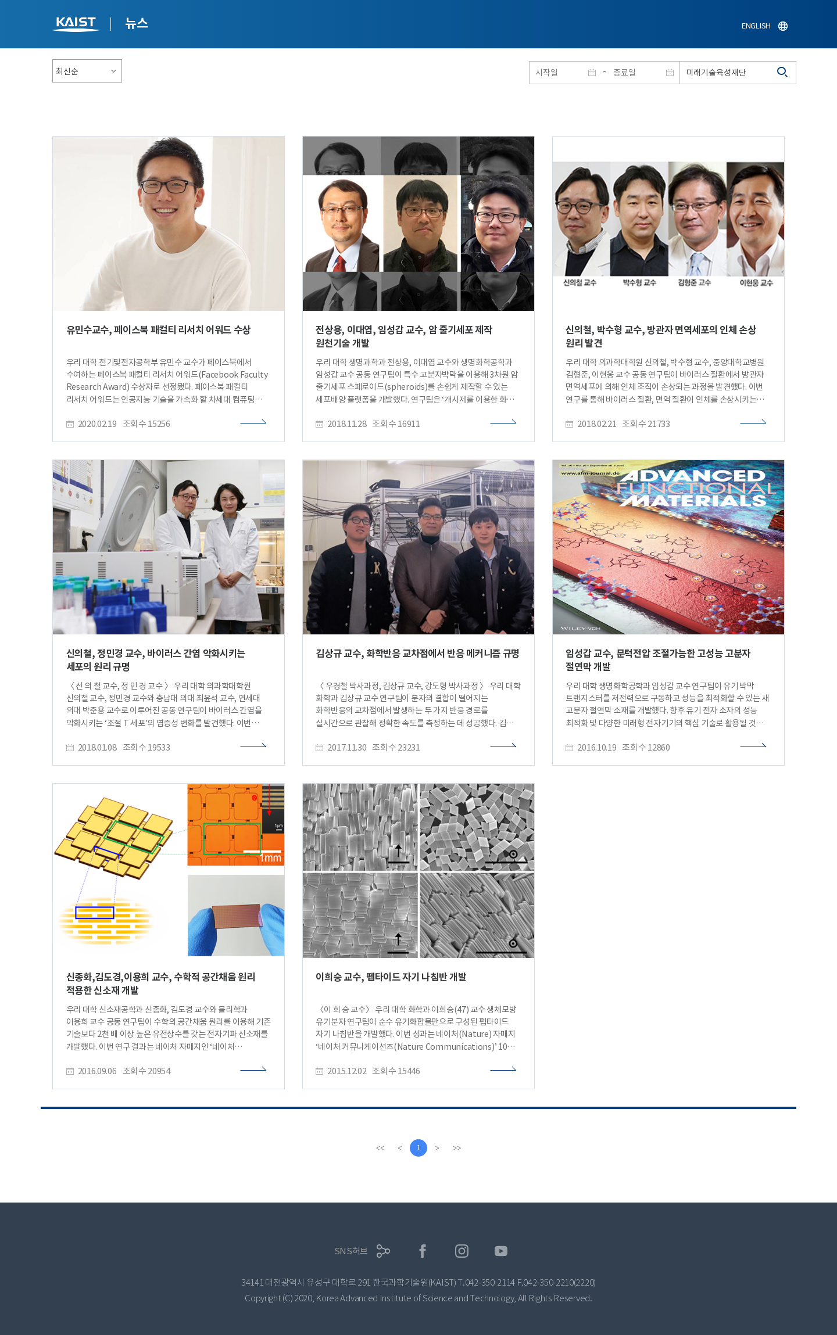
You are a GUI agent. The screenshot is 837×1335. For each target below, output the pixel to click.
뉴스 (136, 23)
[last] (457, 1148)
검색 (783, 72)
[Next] (437, 1148)
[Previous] (400, 1148)
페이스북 (423, 1251)
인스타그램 (461, 1251)
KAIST (77, 26)
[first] (380, 1148)
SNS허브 (351, 1251)
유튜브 (501, 1251)
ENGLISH (756, 26)
